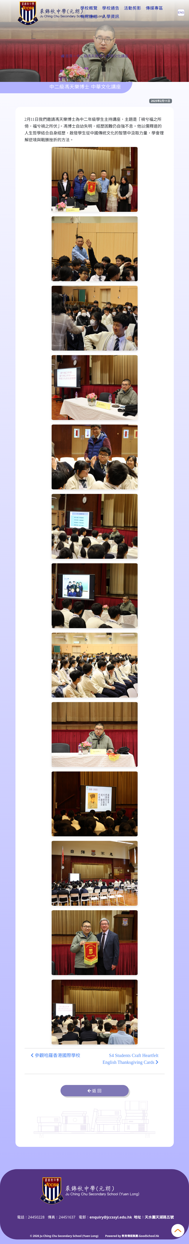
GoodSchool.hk (149, 1236)
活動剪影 (132, 12)
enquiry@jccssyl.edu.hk (111, 1217)
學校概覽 (89, 12)
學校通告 (110, 12)
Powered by (113, 1236)
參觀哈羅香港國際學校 (55, 1055)
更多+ (152, 12)
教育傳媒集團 (130, 1236)
